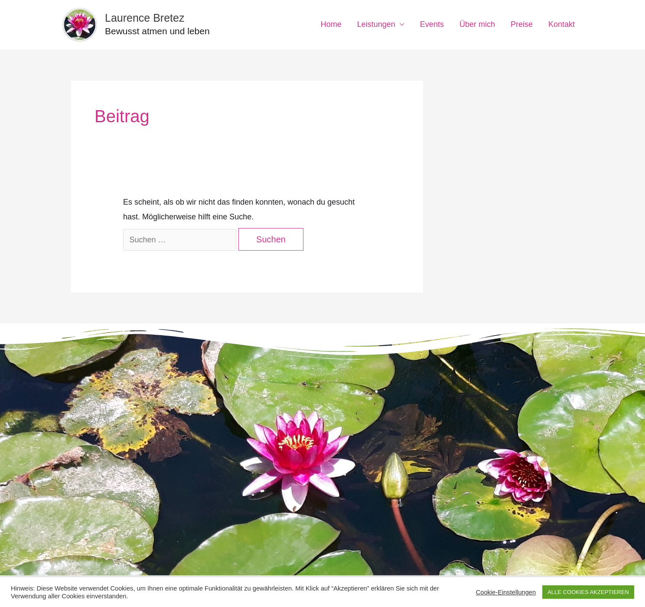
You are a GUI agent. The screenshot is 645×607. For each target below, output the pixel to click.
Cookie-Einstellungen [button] (506, 592)
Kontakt (561, 24)
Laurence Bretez (144, 18)
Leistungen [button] (376, 24)
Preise (522, 24)
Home (331, 24)
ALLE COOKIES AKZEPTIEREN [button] (588, 592)
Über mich (477, 24)
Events (432, 24)
